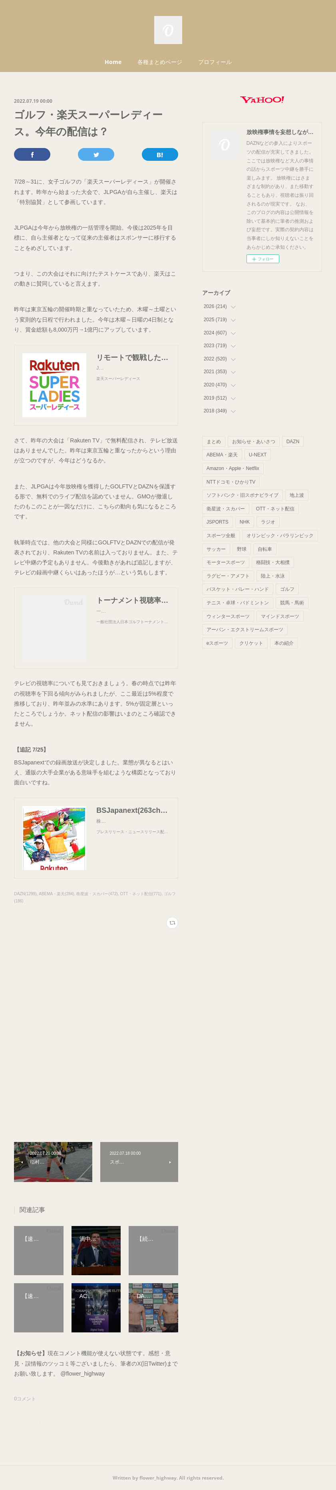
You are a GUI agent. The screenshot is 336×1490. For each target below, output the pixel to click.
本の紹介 (284, 643)
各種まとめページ (159, 62)
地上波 (297, 495)
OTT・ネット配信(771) (140, 894)
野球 (242, 549)
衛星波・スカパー (226, 509)
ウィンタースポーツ (228, 616)
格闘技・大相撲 (273, 562)
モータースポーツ (226, 562)
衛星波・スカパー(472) (96, 894)
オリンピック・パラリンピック (280, 535)
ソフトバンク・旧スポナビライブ (242, 495)
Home (113, 62)
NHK (245, 522)
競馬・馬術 (292, 603)
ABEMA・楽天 (222, 455)
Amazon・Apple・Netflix (233, 468)
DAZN (293, 441)
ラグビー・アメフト (228, 576)
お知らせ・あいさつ (253, 441)
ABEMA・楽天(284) (56, 894)
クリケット (251, 643)
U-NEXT (258, 455)
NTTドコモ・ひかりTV (231, 482)
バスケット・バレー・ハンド (238, 589)
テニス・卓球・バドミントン (238, 603)
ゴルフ (287, 589)
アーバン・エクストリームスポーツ (245, 629)
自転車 (265, 549)
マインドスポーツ (280, 616)
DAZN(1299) (25, 894)
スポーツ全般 (221, 535)
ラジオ (268, 522)
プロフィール (215, 62)
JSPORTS (218, 522)
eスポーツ (218, 643)
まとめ (214, 441)
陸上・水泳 (273, 576)
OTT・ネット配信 (275, 509)
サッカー (216, 549)
